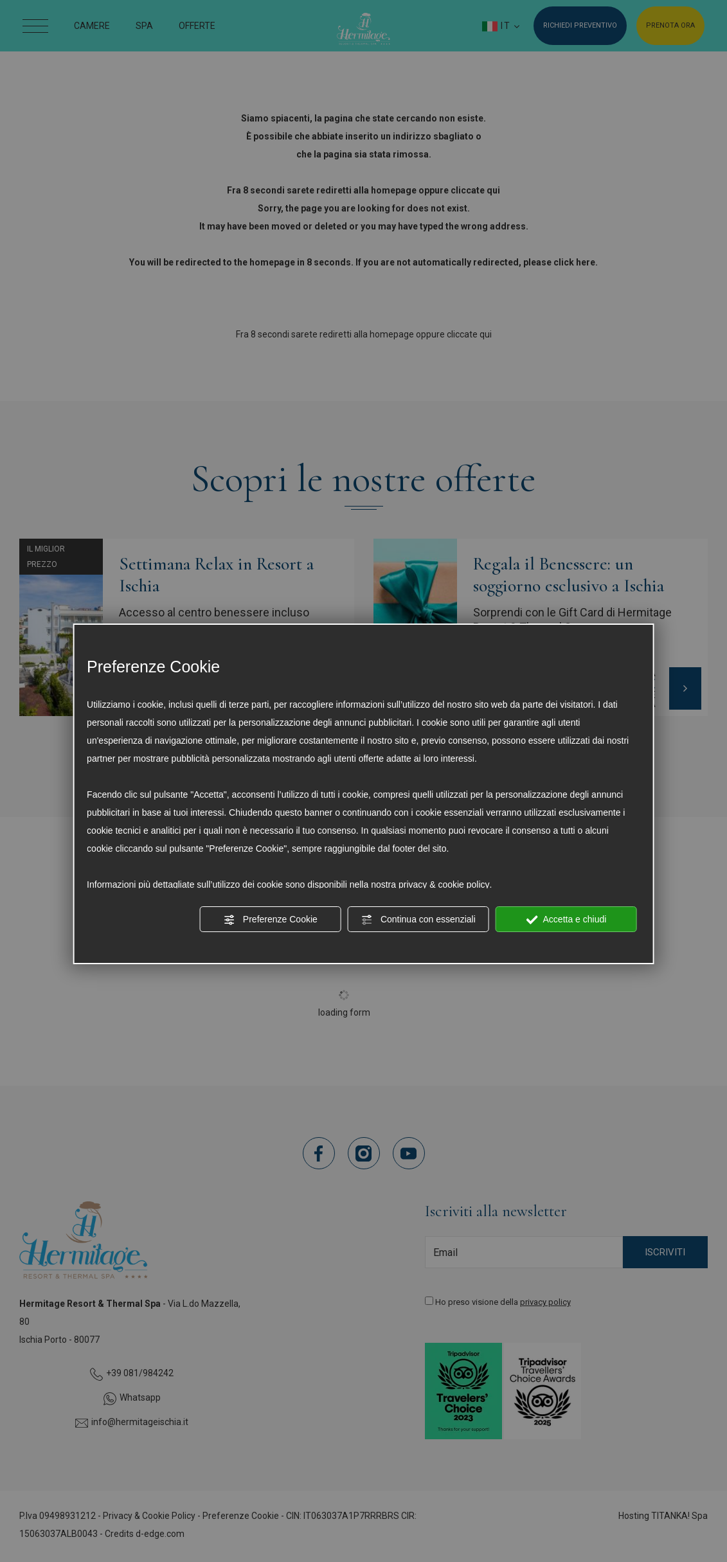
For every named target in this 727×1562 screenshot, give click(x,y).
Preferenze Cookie (271, 920)
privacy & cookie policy (444, 884)
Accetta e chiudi (566, 920)
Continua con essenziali (418, 920)
